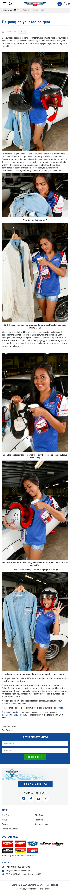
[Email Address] (35, 750)
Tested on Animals (10, 829)
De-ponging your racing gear (33, 10)
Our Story (6, 815)
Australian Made (42, 824)
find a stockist (35, 784)
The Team (39, 815)
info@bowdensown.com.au (18, 871)
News (4, 820)
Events (5, 824)
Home (4, 10)
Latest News (15, 10)
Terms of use (44, 889)
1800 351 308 (23, 867)
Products (39, 820)
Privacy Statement (28, 889)
